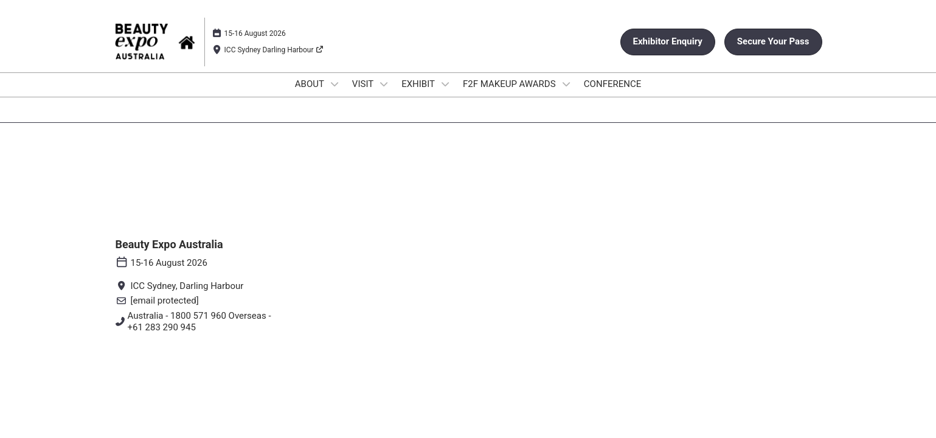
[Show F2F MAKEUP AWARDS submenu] (566, 84)
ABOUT (311, 83)
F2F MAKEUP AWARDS (510, 83)
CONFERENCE (612, 83)
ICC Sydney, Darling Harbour (187, 285)
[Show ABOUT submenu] (334, 84)
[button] (667, 42)
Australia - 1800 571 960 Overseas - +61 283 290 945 (199, 321)
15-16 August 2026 (255, 33)
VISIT (364, 83)
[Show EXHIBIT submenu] (445, 84)
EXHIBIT (419, 83)
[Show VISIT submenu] (384, 84)
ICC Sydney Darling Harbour (274, 50)
